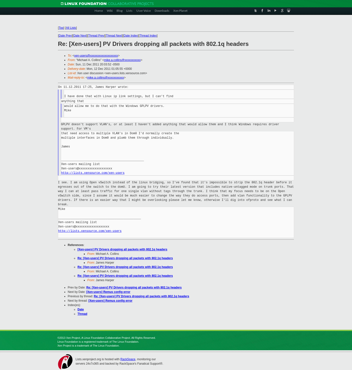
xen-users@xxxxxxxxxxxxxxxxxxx (96, 55)
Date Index (131, 35)
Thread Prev (96, 35)
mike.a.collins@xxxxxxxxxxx (122, 60)
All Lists (71, 28)
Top (61, 28)
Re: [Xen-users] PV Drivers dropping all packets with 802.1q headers (125, 258)
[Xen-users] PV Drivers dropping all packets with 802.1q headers (122, 249)
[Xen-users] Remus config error (108, 292)
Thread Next (114, 35)
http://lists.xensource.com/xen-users (92, 173)
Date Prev (65, 35)
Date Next (79, 35)
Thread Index (148, 35)
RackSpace (127, 359)
